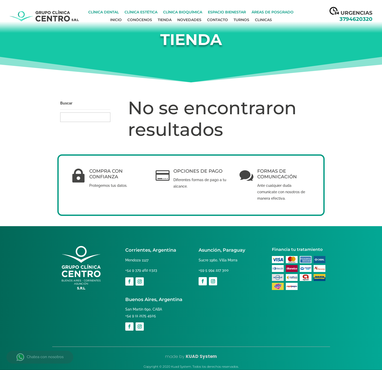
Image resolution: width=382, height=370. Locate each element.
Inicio (116, 20)
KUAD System (201, 356)
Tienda (165, 20)
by (181, 356)
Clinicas (263, 20)
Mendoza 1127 (136, 260)
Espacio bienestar (227, 12)
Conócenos (139, 20)
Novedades (189, 20)
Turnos (241, 20)
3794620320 (356, 19)
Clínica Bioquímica (182, 12)
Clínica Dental (103, 12)
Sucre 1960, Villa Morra (217, 260)
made (171, 356)
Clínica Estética (141, 12)
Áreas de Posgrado (273, 12)
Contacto (217, 20)
